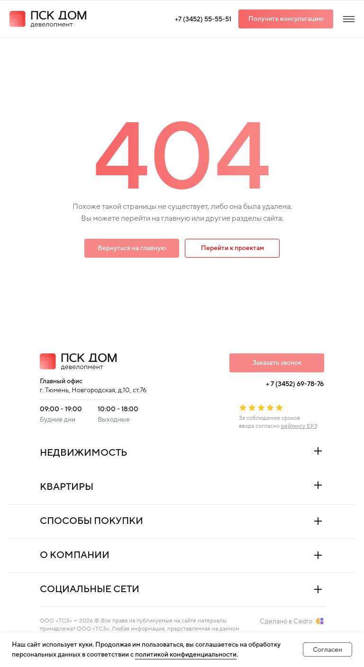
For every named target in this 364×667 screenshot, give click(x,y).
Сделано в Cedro (286, 621)
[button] (285, 18)
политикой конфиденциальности (186, 654)
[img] (349, 19)
